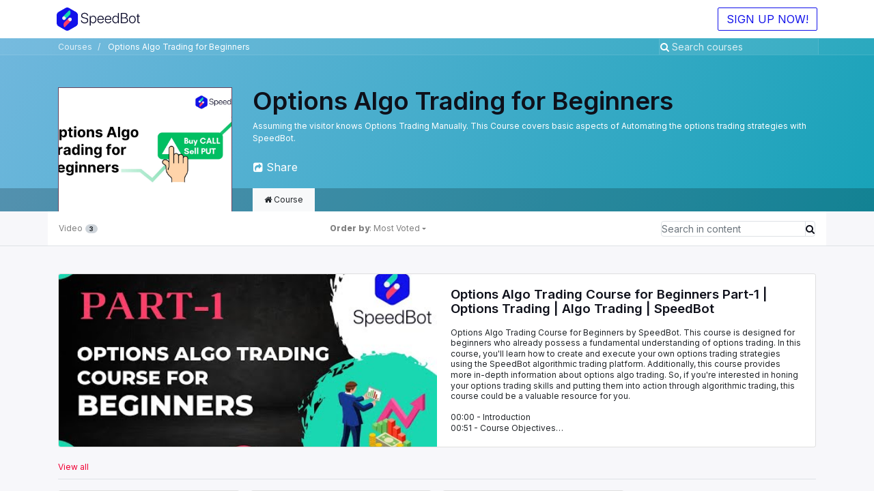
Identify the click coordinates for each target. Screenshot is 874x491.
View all (73, 467)
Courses (75, 47)
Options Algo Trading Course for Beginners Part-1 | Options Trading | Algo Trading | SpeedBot (609, 302)
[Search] (666, 47)
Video (78, 228)
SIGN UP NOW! (766, 19)
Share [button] (275, 167)
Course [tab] (283, 199)
